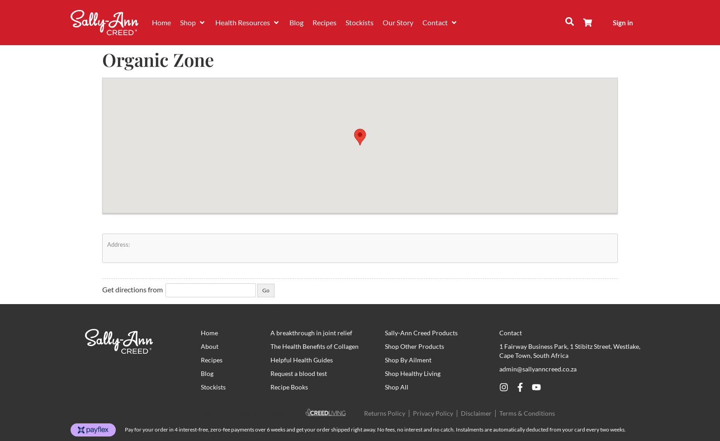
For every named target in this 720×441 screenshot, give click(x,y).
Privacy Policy (433, 413)
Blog (207, 373)
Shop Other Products (414, 346)
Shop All (396, 387)
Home (209, 333)
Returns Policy (384, 413)
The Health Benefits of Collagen (314, 346)
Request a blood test (298, 373)
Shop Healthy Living (413, 373)
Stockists (213, 387)
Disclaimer (476, 413)
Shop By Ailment (408, 360)
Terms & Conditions (527, 413)
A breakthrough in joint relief (311, 333)
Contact (510, 333)
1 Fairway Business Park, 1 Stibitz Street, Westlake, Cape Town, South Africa (569, 350)
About (209, 346)
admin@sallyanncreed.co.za (538, 369)
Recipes (212, 360)
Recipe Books (289, 387)
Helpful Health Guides (301, 360)
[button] (193, 22)
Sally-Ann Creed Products (421, 333)
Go (266, 290)
